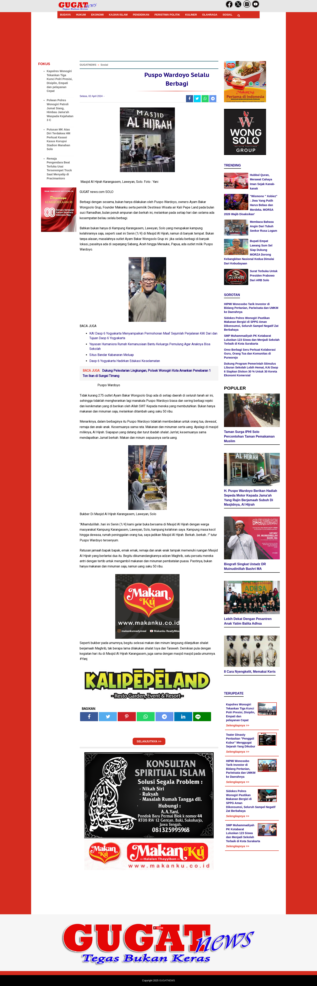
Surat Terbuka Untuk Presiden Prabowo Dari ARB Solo (264, 275)
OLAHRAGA (209, 14)
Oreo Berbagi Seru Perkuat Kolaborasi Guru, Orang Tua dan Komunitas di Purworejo (250, 353)
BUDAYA (65, 14)
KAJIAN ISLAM (118, 14)
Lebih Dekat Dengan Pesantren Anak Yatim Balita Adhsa (248, 621)
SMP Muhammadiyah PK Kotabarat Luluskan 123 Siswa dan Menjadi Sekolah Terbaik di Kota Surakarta (252, 339)
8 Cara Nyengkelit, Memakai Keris (250, 671)
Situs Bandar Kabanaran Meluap (111, 355)
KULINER (191, 14)
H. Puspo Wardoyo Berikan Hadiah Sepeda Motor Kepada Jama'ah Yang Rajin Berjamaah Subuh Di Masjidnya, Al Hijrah (250, 497)
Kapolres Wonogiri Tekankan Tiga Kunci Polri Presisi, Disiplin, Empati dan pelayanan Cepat (240, 712)
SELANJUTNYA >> (149, 741)
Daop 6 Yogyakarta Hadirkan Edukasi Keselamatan (124, 361)
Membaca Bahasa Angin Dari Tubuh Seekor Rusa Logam (263, 226)
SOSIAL (227, 14)
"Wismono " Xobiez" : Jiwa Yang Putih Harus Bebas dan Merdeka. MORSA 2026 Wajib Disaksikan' (250, 205)
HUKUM (81, 14)
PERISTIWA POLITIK (167, 14)
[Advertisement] (158, 957)
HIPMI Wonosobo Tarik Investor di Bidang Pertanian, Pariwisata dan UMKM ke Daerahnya (251, 308)
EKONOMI (97, 14)
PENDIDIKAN (141, 14)
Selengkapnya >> (237, 725)
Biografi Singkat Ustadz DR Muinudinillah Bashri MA (245, 566)
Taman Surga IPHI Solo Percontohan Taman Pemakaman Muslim (249, 436)
